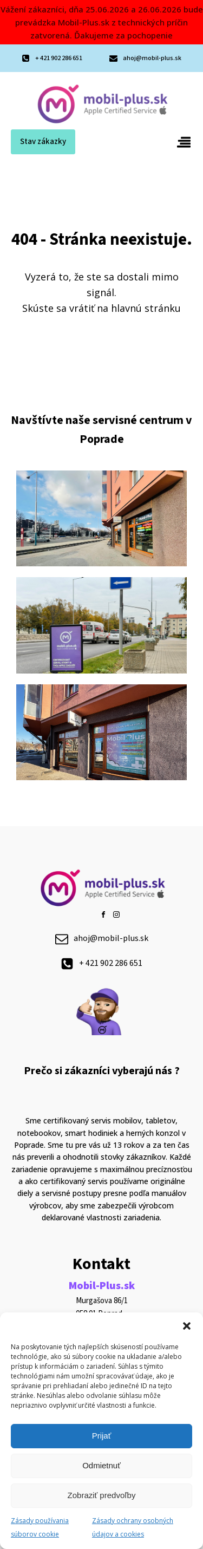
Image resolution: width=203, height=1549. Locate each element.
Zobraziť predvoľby (102, 1495)
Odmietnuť (101, 1465)
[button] (186, 1326)
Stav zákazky (43, 141)
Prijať (102, 1435)
